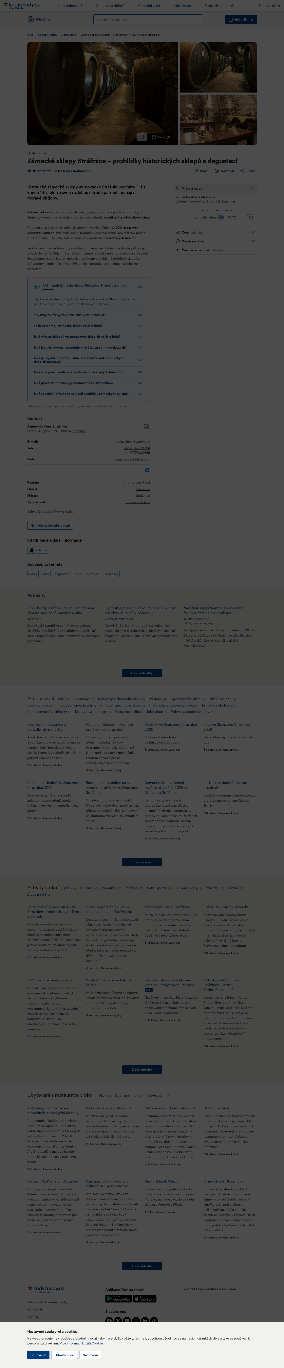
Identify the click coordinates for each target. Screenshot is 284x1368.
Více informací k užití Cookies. (82, 1343)
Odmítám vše (64, 1355)
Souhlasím (38, 1355)
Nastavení (90, 1355)
